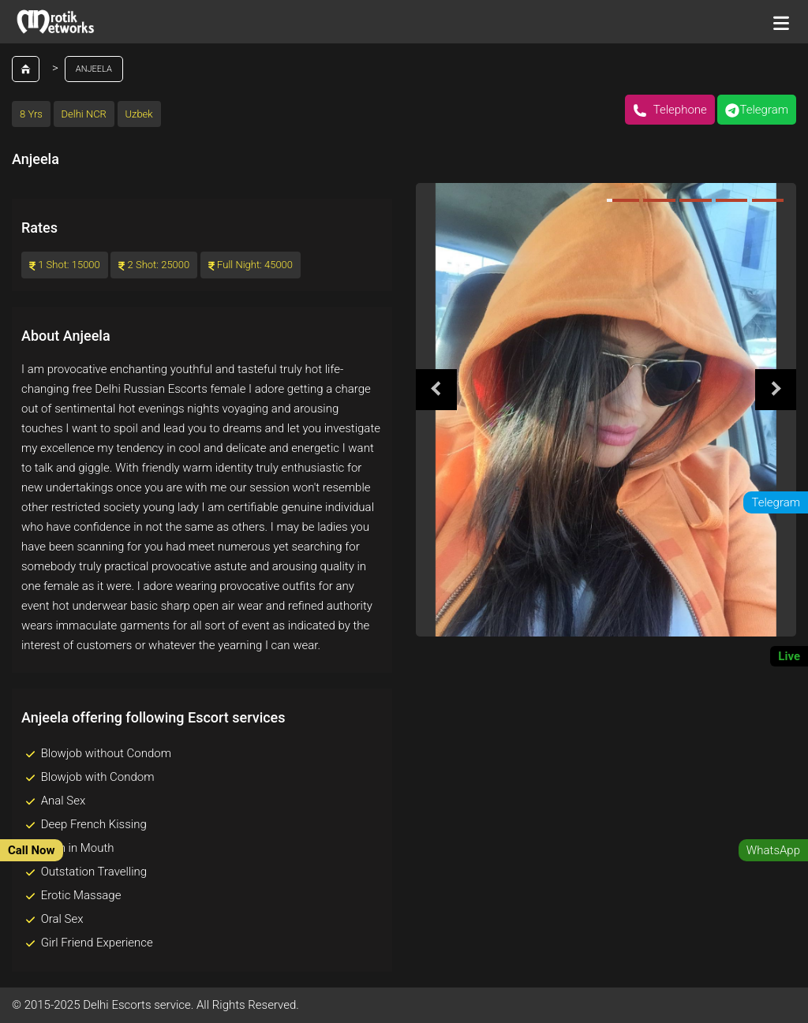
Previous (436, 389)
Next (775, 389)
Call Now (31, 850)
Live (789, 656)
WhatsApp (773, 850)
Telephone (670, 110)
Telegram (756, 110)
